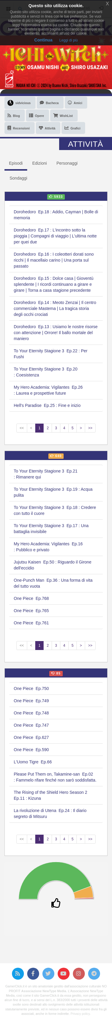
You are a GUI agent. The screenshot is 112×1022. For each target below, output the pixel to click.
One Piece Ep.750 (31, 688)
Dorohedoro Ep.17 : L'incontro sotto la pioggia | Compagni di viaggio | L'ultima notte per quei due (55, 236)
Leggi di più (68, 40)
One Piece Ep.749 (31, 700)
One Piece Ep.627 (31, 737)
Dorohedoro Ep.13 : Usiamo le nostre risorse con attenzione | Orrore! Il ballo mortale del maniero (56, 332)
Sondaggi (18, 178)
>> (90, 428)
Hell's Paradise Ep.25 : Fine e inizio (47, 405)
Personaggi (67, 163)
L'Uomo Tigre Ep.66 (33, 761)
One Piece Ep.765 (31, 610)
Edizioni (39, 163)
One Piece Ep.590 (31, 749)
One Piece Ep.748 (31, 713)
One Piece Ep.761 (31, 622)
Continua (43, 40)
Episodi (16, 163)
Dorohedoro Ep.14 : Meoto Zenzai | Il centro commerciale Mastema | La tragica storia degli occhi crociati (55, 308)
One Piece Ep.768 (31, 598)
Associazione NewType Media (43, 991)
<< (22, 428)
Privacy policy (80, 1013)
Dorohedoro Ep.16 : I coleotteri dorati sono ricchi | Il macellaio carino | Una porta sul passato (54, 260)
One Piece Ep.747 (31, 725)
